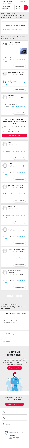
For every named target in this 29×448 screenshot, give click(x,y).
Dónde (18, 6)
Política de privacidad (14, 441)
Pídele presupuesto (19, 70)
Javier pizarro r (13, 232)
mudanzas (7, 341)
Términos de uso (14, 439)
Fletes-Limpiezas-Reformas (16, 253)
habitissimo (4, 308)
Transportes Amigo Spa (15, 189)
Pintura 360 (11, 210)
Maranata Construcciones (16, 76)
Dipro (9, 146)
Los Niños (11, 168)
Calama (7, 311)
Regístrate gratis (14, 371)
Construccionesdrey (14, 46)
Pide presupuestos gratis (14, 408)
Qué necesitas (6, 6)
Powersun (11, 99)
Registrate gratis (14, 139)
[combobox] (8, 7)
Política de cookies (14, 442)
